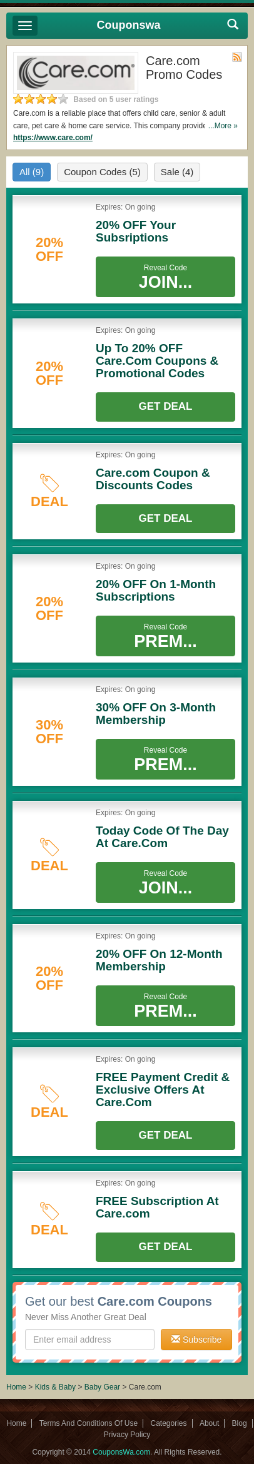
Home (16, 1387)
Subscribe (196, 1339)
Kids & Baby (56, 1387)
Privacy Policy (127, 1434)
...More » (223, 125)
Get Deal (166, 406)
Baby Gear (103, 1387)
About (209, 1423)
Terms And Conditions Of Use (88, 1423)
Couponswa (129, 25)
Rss (237, 57)
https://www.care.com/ (53, 137)
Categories (169, 1423)
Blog (239, 1423)
